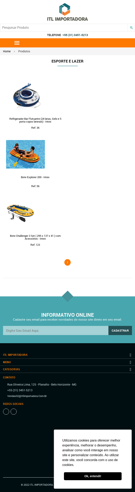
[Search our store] (64, 27)
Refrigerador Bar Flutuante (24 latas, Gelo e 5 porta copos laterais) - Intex (35, 120)
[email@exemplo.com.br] (67, 330)
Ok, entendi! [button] (92, 476)
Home (7, 51)
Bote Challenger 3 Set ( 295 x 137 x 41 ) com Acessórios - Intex (35, 237)
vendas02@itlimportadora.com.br (27, 396)
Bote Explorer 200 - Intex (35, 177)
